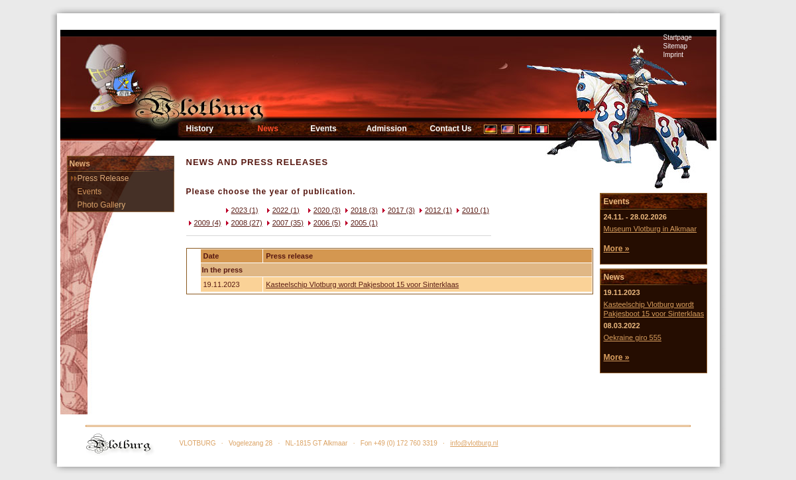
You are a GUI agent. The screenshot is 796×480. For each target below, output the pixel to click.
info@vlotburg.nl (474, 443)
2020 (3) (323, 210)
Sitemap (675, 46)
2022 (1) (282, 210)
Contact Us (450, 128)
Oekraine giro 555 (632, 337)
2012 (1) (434, 210)
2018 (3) (360, 210)
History (199, 128)
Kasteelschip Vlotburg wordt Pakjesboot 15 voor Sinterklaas (362, 284)
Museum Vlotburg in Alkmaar (650, 229)
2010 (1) (471, 210)
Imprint (673, 54)
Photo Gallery (102, 205)
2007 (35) (284, 223)
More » (616, 248)
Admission (386, 128)
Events (323, 128)
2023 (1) (240, 210)
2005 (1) (360, 223)
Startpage (677, 37)
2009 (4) (203, 223)
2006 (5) (323, 223)
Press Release (103, 178)
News (268, 128)
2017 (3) (397, 210)
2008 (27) (242, 223)
